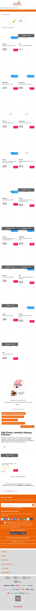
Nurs (4, 352)
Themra (4, 44)
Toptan (30, 9)
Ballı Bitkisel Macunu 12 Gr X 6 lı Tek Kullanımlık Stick (26, 200)
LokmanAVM (9, 491)
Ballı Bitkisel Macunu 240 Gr (9, 45)
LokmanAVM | (8, 540)
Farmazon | (18, 543)
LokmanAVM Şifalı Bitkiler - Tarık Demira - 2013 (9, 464)
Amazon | (27, 540)
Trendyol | (33, 540)
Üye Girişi (27, 485)
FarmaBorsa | (11, 543)
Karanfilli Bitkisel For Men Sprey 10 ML (26, 162)
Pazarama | (22, 542)
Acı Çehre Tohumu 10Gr (8, 354)
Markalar (4, 9)
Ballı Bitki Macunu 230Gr (8, 200)
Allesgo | (24, 543)
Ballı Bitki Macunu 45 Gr (8, 315)
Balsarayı (5, 198)
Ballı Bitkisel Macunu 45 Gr (25, 122)
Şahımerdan (22, 82)
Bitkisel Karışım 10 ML (7, 84)
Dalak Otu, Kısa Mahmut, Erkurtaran (13, 416)
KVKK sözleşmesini (7, 508)
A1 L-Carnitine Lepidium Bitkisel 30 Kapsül (26, 277)
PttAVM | (21, 540)
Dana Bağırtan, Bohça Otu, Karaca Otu (13, 423)
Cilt (10, 9)
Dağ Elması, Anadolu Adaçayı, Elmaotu (13, 413)
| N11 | (2, 540)
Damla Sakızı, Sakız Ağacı (9, 420)
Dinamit (21, 159)
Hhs (20, 44)
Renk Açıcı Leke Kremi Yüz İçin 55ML (25, 239)
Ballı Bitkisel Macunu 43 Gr (9, 122)
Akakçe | (29, 543)
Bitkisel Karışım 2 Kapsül (8, 277)
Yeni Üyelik (19, 485)
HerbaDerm (21, 237)
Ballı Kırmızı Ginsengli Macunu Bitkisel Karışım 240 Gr (9, 162)
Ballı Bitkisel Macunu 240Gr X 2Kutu (25, 316)
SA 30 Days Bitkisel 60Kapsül (25, 45)
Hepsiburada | (15, 542)
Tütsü (15, 9)
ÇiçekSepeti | (15, 540)
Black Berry (5, 82)
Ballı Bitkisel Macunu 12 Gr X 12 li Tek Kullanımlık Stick (10, 239)
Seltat (4, 314)
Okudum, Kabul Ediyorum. (12, 508)
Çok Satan (22, 9)
